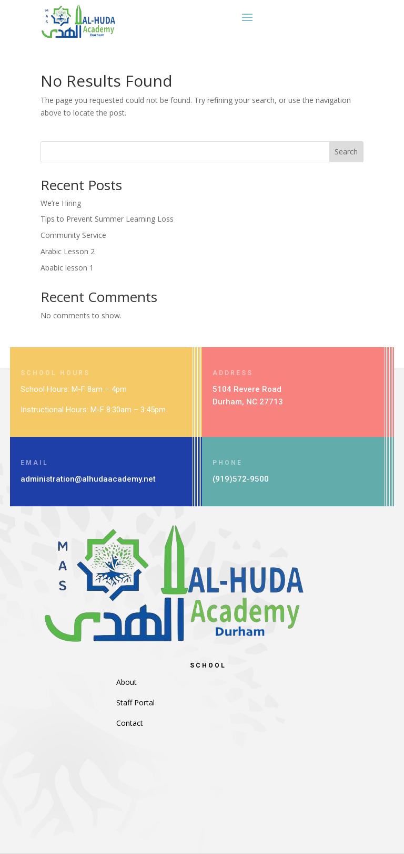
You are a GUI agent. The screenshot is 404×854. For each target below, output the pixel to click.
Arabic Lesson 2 (68, 251)
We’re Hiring (61, 203)
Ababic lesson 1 (67, 268)
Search (346, 152)
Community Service (73, 235)
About (126, 682)
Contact (129, 723)
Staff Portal (135, 702)
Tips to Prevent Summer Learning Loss (107, 219)
